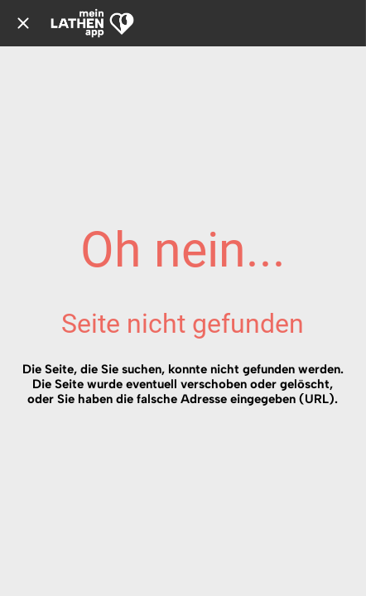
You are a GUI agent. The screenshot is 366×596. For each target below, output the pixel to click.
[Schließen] (23, 23)
